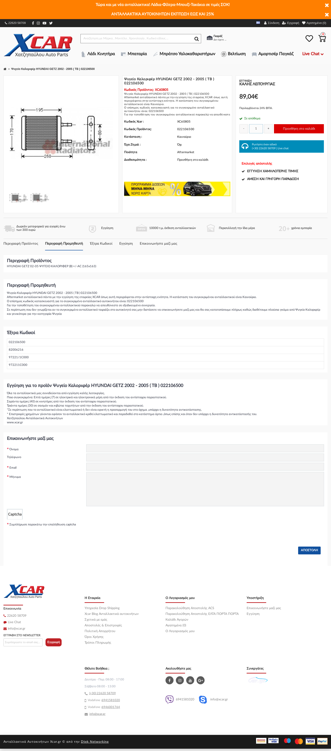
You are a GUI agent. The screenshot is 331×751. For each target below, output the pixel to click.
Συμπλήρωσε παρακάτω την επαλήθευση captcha (42, 524)
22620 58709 (15, 23)
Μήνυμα (15, 477)
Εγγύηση (126, 243)
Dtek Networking (95, 741)
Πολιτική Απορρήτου (100, 631)
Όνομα (14, 449)
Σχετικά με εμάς (96, 619)
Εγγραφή (53, 642)
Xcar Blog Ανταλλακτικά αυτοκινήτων (112, 614)
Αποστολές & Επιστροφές (103, 625)
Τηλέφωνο (14, 457)
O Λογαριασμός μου (180, 631)
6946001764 (111, 707)
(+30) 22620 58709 (264, 148)
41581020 (112, 700)
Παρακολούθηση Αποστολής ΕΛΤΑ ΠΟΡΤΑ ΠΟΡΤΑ (202, 614)
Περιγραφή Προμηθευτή (64, 243)
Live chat (283, 148)
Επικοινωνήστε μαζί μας (158, 243)
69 (103, 700)
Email (13, 467)
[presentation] (121, 528)
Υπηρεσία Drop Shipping (102, 608)
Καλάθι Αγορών (177, 619)
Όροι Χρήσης (94, 637)
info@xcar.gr (16, 628)
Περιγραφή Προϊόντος (20, 243)
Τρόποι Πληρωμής (98, 642)
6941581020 (180, 699)
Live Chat (14, 622)
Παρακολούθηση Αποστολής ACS (190, 608)
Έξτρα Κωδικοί (101, 243)
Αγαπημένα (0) (176, 625)
